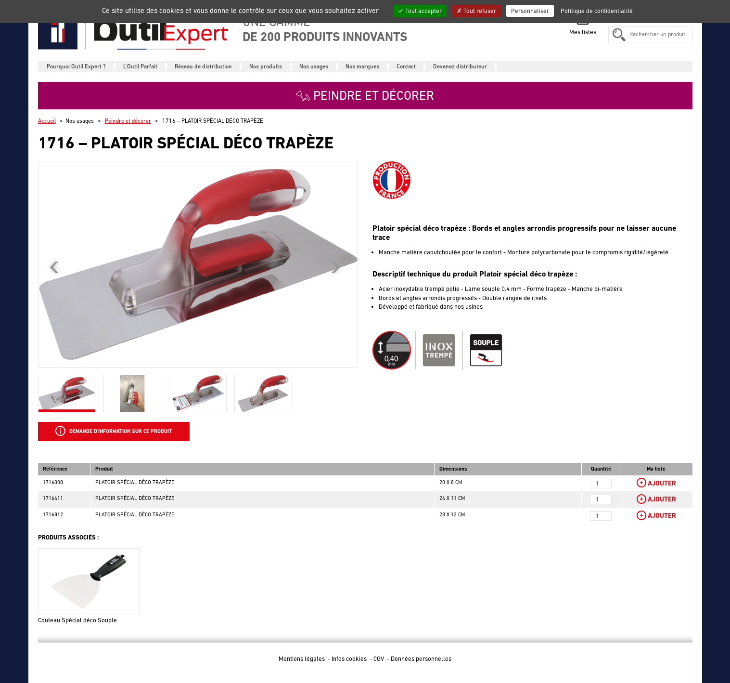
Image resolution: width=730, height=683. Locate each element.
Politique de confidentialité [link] (597, 10)
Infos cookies (350, 658)
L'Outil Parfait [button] (140, 66)
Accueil (47, 121)
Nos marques (362, 66)
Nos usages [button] (313, 66)
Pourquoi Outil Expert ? (76, 66)
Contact (406, 66)
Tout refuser (476, 10)
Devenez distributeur (460, 66)
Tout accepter (420, 10)
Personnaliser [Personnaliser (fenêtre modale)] (530, 10)
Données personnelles (421, 658)
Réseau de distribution (203, 66)
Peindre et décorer (128, 121)
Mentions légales (302, 658)
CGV (379, 658)
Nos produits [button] (265, 66)
